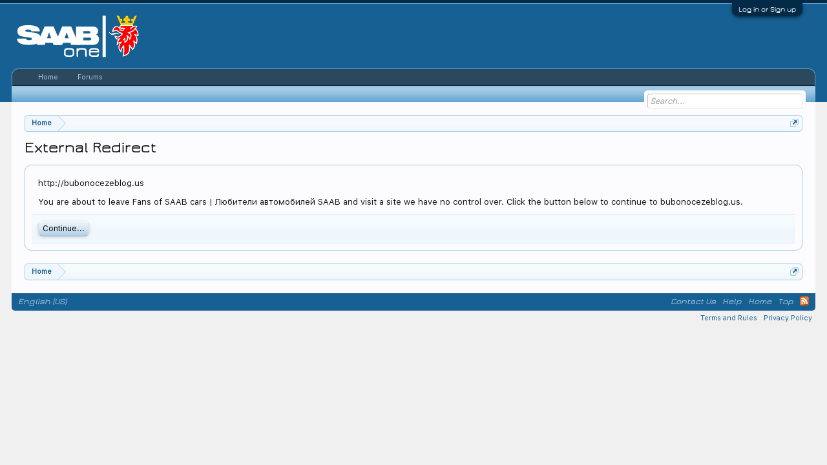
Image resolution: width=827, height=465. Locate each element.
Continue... (64, 228)
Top (785, 301)
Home (48, 77)
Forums (90, 77)
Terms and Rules (728, 318)
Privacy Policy (788, 318)
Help (732, 301)
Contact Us (693, 301)
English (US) (42, 301)
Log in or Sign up (767, 9)
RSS (804, 300)
